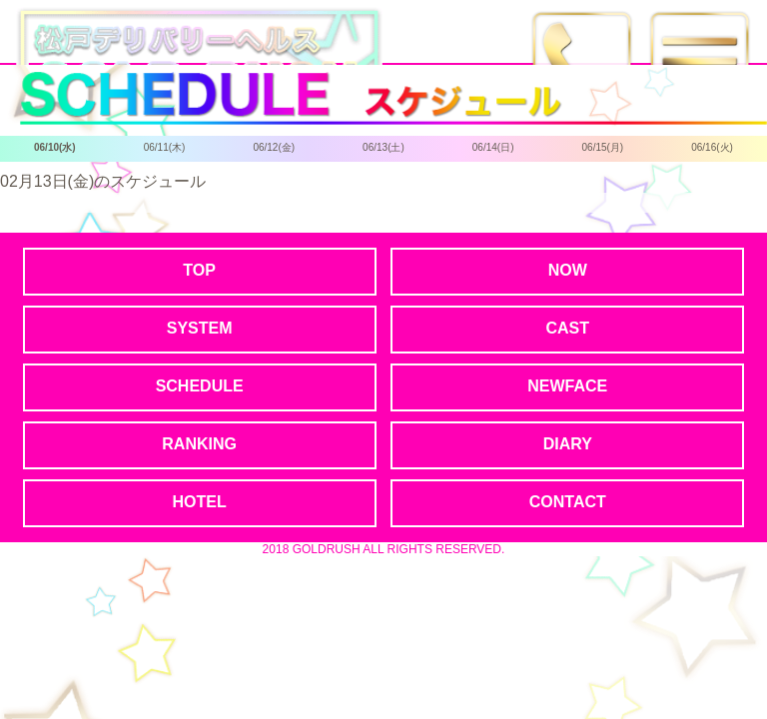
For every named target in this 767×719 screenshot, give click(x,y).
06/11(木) (165, 147)
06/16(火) (712, 147)
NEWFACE (567, 385)
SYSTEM (200, 328)
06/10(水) (55, 147)
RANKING (199, 443)
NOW (567, 270)
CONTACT (567, 501)
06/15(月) (603, 147)
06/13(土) (383, 147)
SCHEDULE (200, 385)
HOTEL (200, 501)
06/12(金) (274, 147)
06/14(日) (493, 147)
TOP (199, 270)
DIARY (567, 443)
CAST (567, 328)
